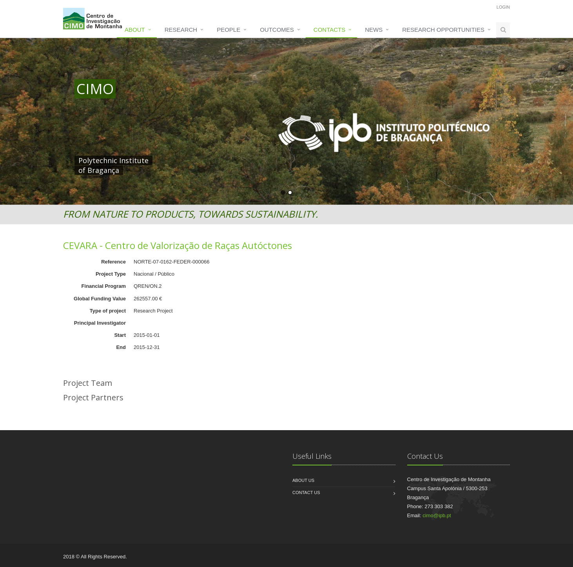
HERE (238, 160)
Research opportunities (443, 29)
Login (503, 7)
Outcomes (277, 29)
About (135, 29)
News (374, 29)
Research (181, 29)
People (228, 29)
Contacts (329, 29)
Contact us (306, 492)
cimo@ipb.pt (436, 515)
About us (303, 480)
